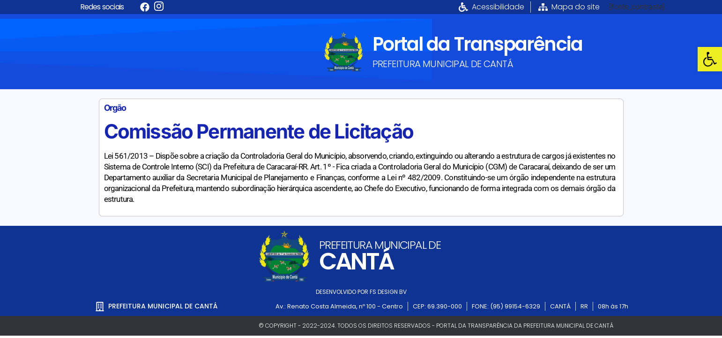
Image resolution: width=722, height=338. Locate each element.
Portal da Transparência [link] (477, 44)
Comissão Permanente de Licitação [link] (258, 131)
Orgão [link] (115, 108)
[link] (710, 59)
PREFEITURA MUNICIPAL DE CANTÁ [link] (443, 63)
